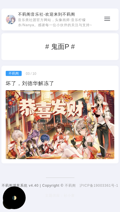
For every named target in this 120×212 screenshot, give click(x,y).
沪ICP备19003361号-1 (99, 186)
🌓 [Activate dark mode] (14, 198)
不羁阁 (70, 186)
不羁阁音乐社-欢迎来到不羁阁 (46, 14)
